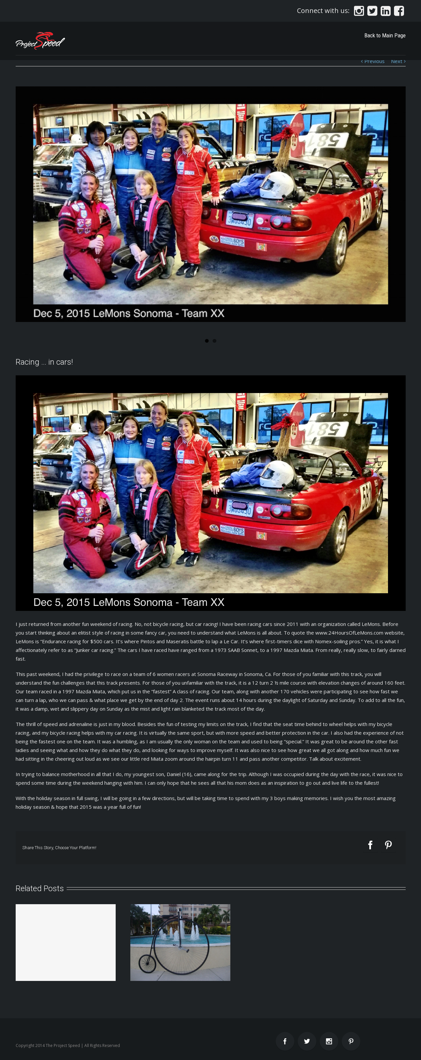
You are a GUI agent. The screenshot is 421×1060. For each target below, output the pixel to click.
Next (396, 61)
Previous (374, 61)
